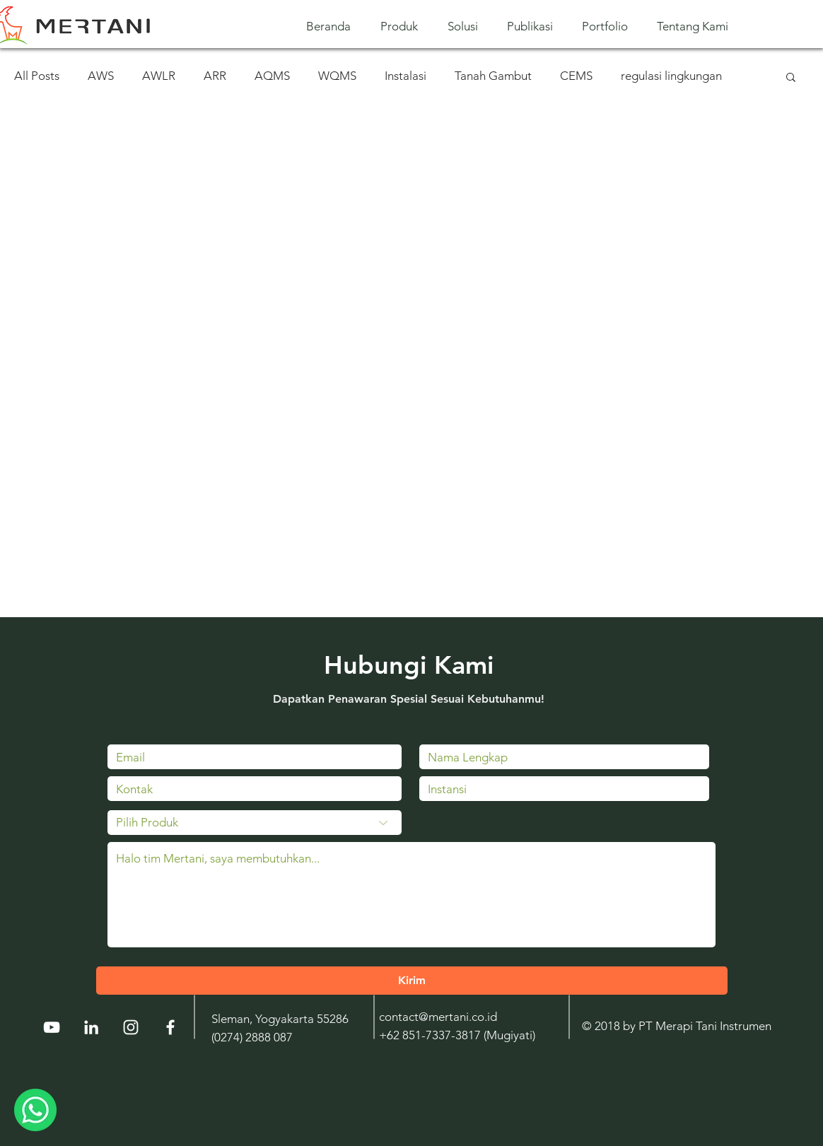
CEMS (576, 76)
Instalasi (405, 76)
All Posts (36, 76)
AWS (101, 76)
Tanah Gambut (493, 76)
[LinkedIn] (91, 1027)
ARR (215, 76)
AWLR (158, 76)
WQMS (337, 76)
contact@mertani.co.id (438, 1017)
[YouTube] (52, 1027)
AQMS (272, 76)
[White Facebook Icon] (170, 1027)
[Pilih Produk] (254, 822)
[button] (403, 26)
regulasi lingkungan (671, 76)
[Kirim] (412, 980)
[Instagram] (131, 1027)
